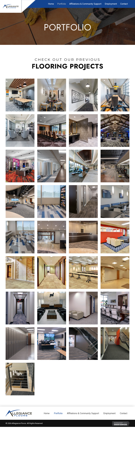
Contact (123, 434)
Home (47, 434)
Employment (109, 434)
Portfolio (58, 434)
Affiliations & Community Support (83, 434)
